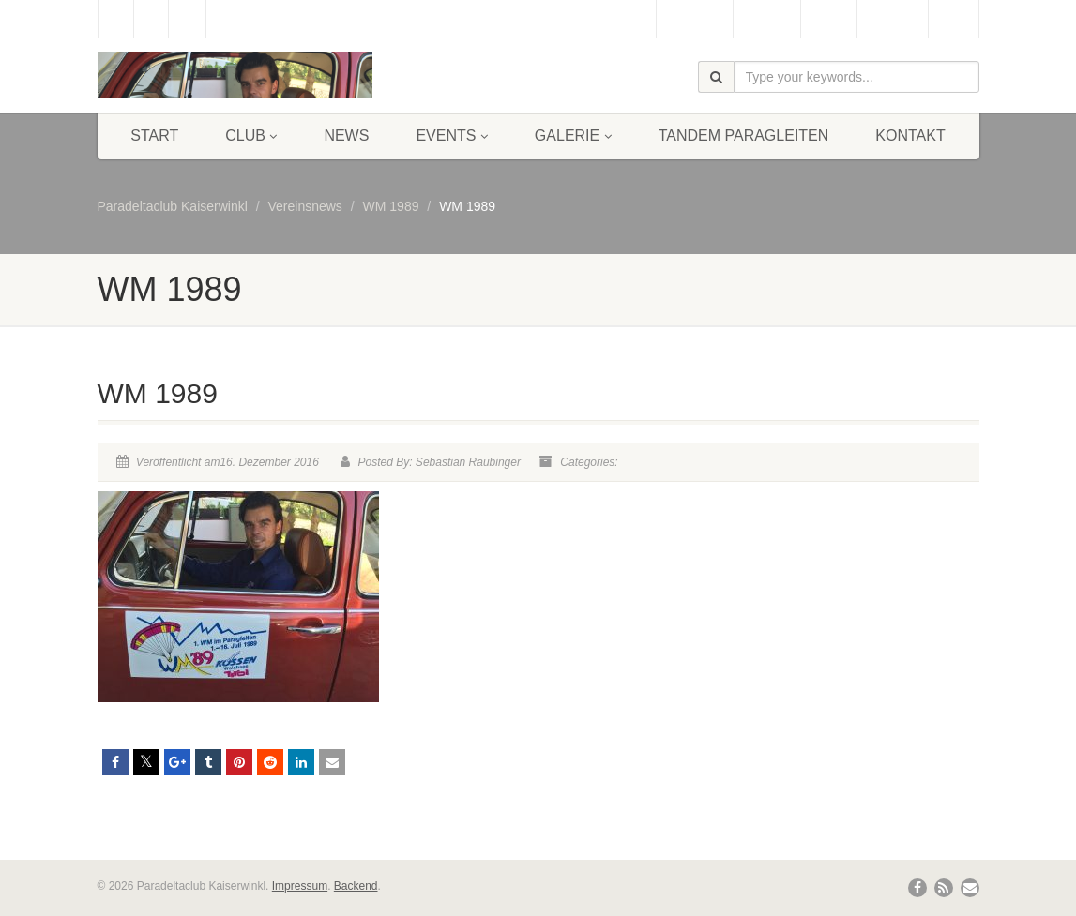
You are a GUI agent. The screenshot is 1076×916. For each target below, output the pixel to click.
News (346, 135)
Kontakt (910, 135)
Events (451, 135)
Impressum (299, 886)
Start (154, 135)
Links (953, 18)
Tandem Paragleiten (744, 135)
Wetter (828, 18)
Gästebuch (694, 18)
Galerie (573, 135)
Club (251, 135)
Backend (356, 886)
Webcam (767, 18)
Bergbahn (893, 18)
